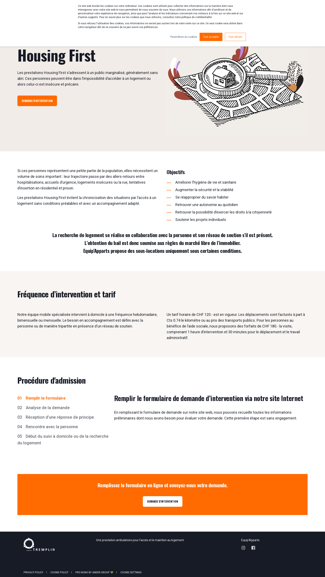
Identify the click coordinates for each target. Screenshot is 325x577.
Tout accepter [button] (211, 36)
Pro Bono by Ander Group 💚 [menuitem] (94, 572)
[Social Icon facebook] (251, 548)
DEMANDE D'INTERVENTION (162, 501)
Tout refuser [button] (235, 36)
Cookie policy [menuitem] (59, 572)
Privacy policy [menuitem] (33, 572)
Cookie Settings (131, 572)
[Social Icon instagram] (244, 548)
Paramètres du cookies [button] (183, 36)
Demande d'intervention (37, 101)
